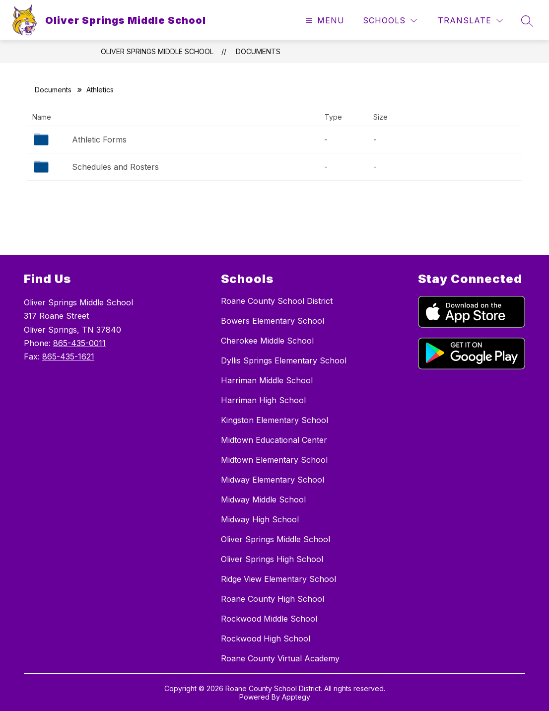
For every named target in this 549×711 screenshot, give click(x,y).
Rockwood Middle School (269, 619)
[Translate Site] (470, 20)
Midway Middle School (263, 499)
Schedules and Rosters (115, 167)
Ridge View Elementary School (278, 579)
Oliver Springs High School (272, 559)
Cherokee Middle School (267, 341)
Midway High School (260, 519)
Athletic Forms (99, 139)
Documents (258, 51)
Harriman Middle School (267, 380)
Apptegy (296, 697)
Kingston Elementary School (274, 420)
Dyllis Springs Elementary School (283, 360)
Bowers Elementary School (272, 321)
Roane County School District (277, 301)
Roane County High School (272, 599)
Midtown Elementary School (274, 460)
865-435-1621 (68, 356)
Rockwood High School (265, 638)
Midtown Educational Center (274, 440)
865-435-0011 (79, 343)
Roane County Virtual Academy (280, 658)
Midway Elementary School (272, 480)
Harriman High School (263, 400)
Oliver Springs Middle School (157, 51)
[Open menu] (323, 20)
